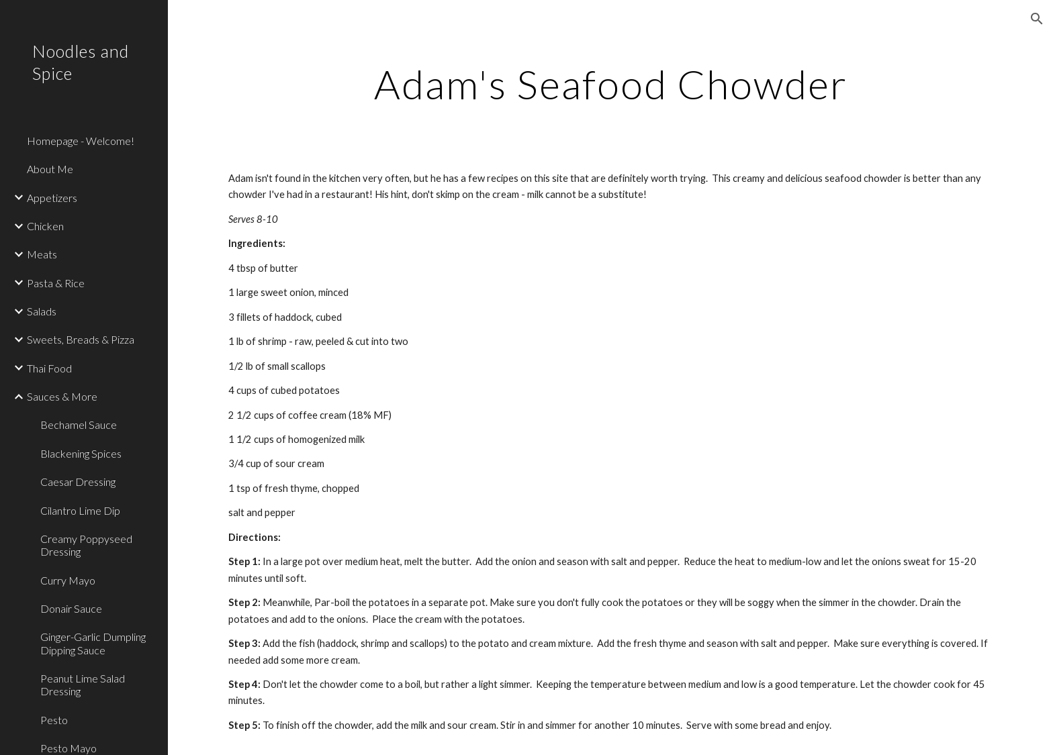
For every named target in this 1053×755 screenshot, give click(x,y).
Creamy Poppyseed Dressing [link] (86, 545)
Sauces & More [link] (62, 396)
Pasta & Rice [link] (56, 282)
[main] (610, 83)
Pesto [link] (54, 719)
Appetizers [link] (52, 197)
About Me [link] (50, 168)
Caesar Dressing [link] (78, 481)
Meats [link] (42, 254)
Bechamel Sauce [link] (78, 424)
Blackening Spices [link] (81, 453)
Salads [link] (41, 311)
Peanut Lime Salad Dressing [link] (82, 684)
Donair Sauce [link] (71, 608)
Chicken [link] (45, 225)
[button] (1037, 19)
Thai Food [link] (49, 368)
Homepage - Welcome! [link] (80, 140)
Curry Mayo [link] (67, 580)
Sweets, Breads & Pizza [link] (80, 339)
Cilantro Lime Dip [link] (80, 510)
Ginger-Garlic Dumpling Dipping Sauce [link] (93, 643)
